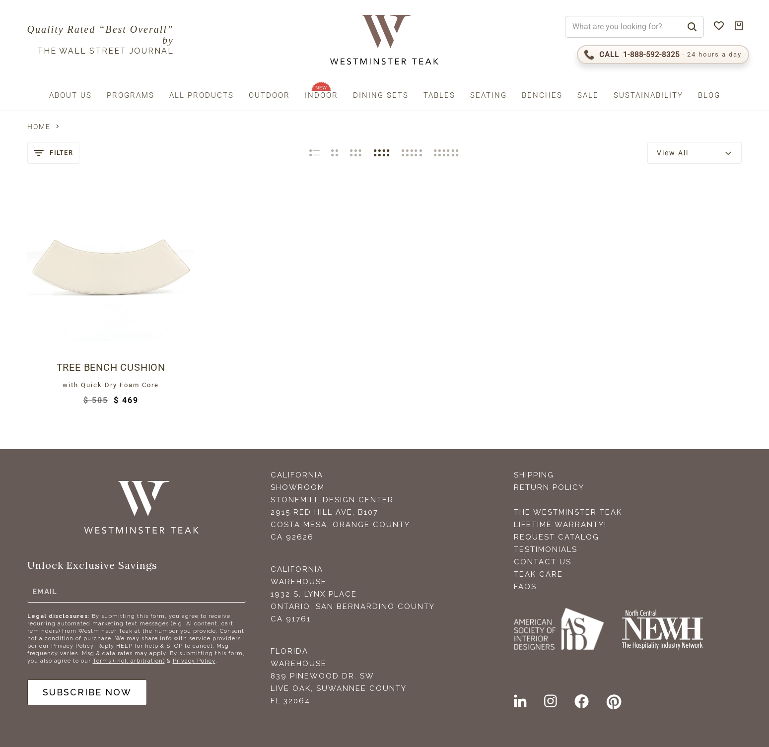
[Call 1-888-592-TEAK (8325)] (663, 54)
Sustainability (648, 95)
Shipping (534, 475)
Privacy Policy (194, 661)
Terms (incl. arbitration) (129, 661)
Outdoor (269, 95)
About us (70, 95)
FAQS (525, 586)
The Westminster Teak (568, 512)
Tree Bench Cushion (111, 367)
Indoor (321, 95)
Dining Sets (381, 95)
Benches (542, 95)
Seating (488, 95)
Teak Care (538, 574)
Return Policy (549, 487)
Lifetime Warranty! (560, 524)
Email (44, 591)
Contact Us (542, 561)
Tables (439, 95)
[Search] (692, 26)
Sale (588, 95)
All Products (201, 95)
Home (39, 127)
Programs (130, 95)
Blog (709, 95)
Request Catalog (556, 537)
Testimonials (545, 549)
